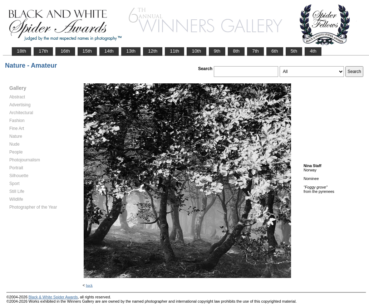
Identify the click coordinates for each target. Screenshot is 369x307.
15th (87, 51)
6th (274, 51)
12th (152, 51)
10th (196, 51)
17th (43, 51)
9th (217, 51)
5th (294, 51)
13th (130, 51)
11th (174, 51)
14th (109, 51)
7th (255, 51)
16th (65, 51)
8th (236, 51)
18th (21, 51)
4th (313, 51)
